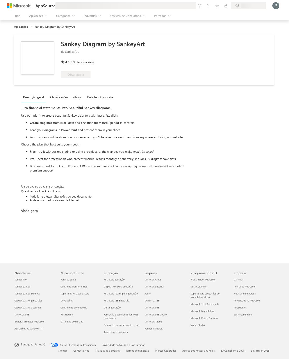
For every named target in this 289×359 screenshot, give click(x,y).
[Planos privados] (225, 5)
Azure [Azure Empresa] (147, 293)
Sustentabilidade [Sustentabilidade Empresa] (243, 314)
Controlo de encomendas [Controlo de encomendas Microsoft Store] (74, 307)
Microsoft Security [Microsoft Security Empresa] (154, 286)
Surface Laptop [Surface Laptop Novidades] (22, 286)
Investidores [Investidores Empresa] (240, 307)
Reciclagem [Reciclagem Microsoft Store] (67, 314)
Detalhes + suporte (100, 97)
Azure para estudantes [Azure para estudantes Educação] (116, 332)
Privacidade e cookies (107, 350)
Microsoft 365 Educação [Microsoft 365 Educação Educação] (116, 300)
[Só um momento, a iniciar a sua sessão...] (276, 5)
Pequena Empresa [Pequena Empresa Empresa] (154, 328)
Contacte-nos (81, 350)
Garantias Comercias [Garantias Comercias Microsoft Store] (72, 321)
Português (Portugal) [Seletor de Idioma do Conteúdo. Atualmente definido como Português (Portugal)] (33, 344)
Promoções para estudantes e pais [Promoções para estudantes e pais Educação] (122, 325)
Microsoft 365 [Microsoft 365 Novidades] (21, 314)
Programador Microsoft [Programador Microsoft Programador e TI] (203, 279)
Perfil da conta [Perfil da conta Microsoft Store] (68, 279)
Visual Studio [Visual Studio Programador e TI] (198, 325)
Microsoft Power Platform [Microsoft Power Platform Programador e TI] (204, 318)
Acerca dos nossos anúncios (198, 350)
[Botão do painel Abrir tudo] (14, 15)
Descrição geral (33, 97)
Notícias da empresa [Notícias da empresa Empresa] (245, 293)
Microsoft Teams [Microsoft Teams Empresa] (153, 321)
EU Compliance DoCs (232, 350)
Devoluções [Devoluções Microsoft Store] (67, 300)
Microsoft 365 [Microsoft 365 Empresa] (151, 307)
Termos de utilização (137, 350)
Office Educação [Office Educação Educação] (112, 307)
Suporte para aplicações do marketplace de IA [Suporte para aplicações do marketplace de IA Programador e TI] (205, 295)
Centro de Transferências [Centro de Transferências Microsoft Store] (74, 286)
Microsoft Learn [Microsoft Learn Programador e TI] (199, 286)
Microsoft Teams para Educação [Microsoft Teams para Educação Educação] (121, 293)
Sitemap (63, 350)
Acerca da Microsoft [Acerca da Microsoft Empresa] (244, 286)
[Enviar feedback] (199, 5)
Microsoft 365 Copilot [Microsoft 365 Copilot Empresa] (156, 314)
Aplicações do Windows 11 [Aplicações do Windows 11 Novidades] (28, 328)
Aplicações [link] (21, 27)
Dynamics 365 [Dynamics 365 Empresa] (151, 300)
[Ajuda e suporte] (208, 5)
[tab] (34, 97)
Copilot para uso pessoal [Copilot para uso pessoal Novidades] (27, 307)
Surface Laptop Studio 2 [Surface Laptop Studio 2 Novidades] (27, 293)
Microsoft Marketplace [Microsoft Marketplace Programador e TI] (203, 311)
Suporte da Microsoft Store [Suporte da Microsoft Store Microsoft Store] (75, 293)
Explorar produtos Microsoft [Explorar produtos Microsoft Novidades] (29, 321)
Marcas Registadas (165, 350)
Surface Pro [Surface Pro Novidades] (20, 279)
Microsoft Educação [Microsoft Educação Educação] (114, 279)
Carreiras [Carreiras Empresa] (239, 279)
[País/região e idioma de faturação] (248, 5)
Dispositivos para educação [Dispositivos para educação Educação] (118, 286)
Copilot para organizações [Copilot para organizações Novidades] (28, 300)
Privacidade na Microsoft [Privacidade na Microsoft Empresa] (247, 300)
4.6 (67, 62)
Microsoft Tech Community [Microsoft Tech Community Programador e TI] (205, 304)
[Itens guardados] (217, 5)
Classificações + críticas (65, 97)
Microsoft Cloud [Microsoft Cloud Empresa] (152, 279)
